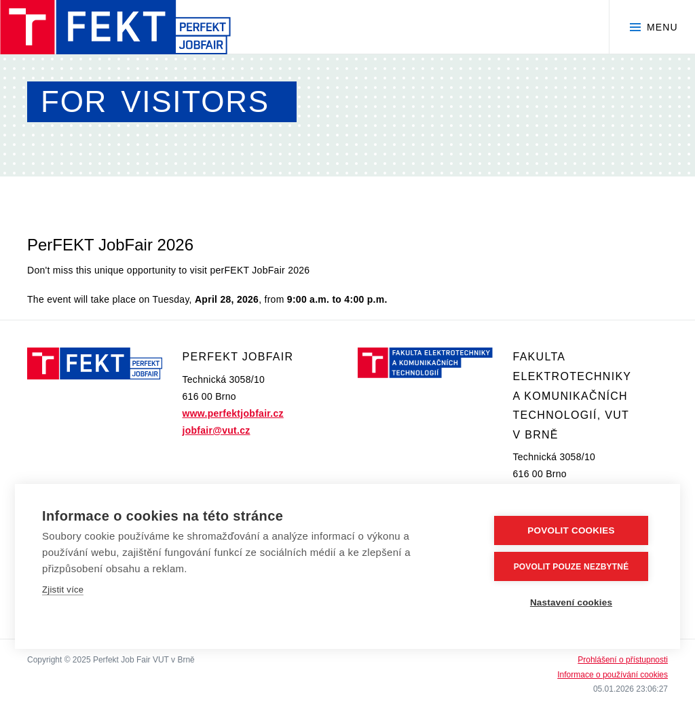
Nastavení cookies (571, 602)
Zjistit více (62, 589)
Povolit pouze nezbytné (571, 567)
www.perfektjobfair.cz (233, 413)
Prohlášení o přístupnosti (623, 660)
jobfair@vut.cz (216, 430)
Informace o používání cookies (612, 674)
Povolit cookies (570, 530)
